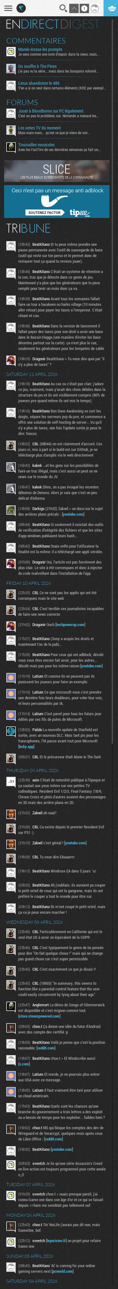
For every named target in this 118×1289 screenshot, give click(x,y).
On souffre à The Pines (37, 66)
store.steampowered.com (39, 1016)
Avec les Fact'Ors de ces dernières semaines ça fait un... (59, 149)
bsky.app (26, 746)
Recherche (63, 8)
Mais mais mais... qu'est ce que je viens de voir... (54, 132)
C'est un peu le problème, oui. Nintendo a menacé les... (58, 116)
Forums (22, 102)
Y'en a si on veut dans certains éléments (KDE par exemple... (62, 88)
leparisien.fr (56, 1240)
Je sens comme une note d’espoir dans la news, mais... (58, 54)
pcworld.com (63, 1271)
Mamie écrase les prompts (40, 49)
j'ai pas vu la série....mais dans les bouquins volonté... (58, 71)
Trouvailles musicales (36, 144)
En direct (32, 24)
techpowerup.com (70, 624)
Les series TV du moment (39, 127)
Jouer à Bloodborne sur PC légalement (50, 111)
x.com (24, 1064)
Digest (80, 24)
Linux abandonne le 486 (38, 83)
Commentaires (36, 40)
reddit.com (45, 1048)
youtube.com (73, 514)
